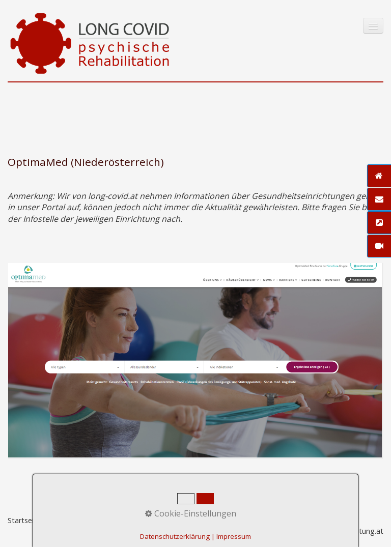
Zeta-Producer (201, 520)
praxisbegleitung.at (350, 531)
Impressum (101, 520)
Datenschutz (148, 520)
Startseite (24, 520)
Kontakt (61, 520)
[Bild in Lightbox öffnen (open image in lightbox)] (195, 360)
